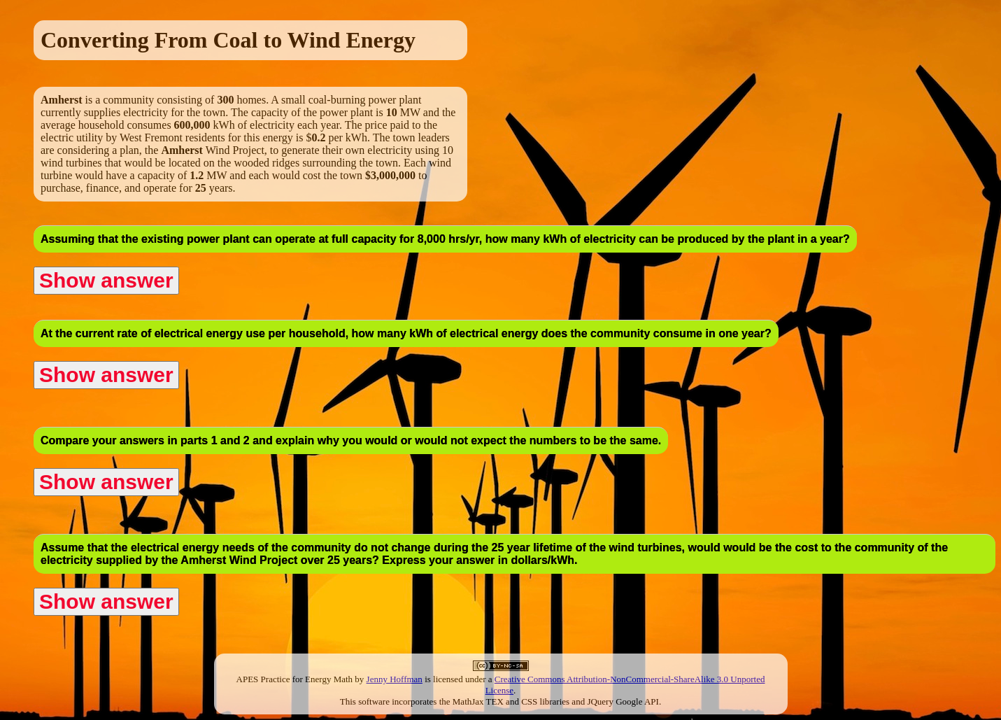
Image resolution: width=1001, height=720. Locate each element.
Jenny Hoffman (395, 679)
